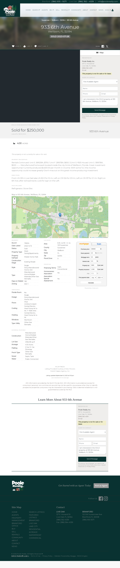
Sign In (109, 10)
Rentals (16, 535)
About (85, 10)
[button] (60, 215)
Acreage (33, 532)
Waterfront (35, 535)
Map (100, 53)
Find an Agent (101, 486)
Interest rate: (86, 261)
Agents (45, 10)
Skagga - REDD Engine (78, 556)
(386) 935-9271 (88, 520)
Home (28, 10)
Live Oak (33, 523)
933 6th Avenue (72, 20)
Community (76, 10)
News (101, 10)
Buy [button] (51, 10)
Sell (58, 10)
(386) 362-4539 (87, 68)
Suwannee (45, 20)
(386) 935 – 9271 (59, 1)
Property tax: (86, 265)
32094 (62, 20)
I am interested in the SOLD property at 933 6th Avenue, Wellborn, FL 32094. (100, 101)
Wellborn (55, 20)
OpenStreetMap (99, 237)
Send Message (100, 110)
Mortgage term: (85, 257)
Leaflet (92, 237)
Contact (93, 10)
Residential (35, 529)
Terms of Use (35, 556)
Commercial (35, 538)
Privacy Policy (91, 466)
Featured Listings (33, 516)
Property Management (18, 519)
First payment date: (84, 277)
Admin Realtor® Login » (20, 556)
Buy (13, 529)
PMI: (88, 273)
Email (84, 70)
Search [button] (35, 10)
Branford (34, 520)
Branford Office (17, 524)
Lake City (33, 526)
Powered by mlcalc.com (91, 288)
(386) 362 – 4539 (86, 1)
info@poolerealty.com (108, 1)
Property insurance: (84, 269)
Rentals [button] (64, 10)
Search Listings (37, 512)
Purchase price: (85, 249)
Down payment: (85, 253)
